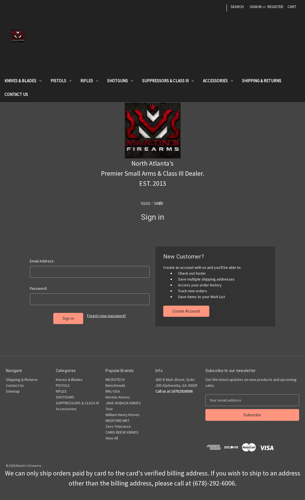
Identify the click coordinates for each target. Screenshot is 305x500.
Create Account (186, 311)
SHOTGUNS (120, 80)
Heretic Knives (117, 397)
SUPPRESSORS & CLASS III (168, 80)
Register (275, 6)
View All (111, 438)
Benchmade (115, 385)
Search (237, 6)
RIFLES (89, 80)
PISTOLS (61, 80)
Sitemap (13, 391)
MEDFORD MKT (117, 420)
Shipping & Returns (261, 80)
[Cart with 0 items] (291, 7)
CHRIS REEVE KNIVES (121, 432)
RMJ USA (112, 391)
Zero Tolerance (118, 426)
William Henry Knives (122, 414)
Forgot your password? (106, 315)
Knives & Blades (23, 80)
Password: (38, 288)
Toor (109, 408)
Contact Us (16, 94)
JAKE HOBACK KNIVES (123, 402)
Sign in (255, 6)
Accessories (218, 80)
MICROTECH (115, 379)
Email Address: (42, 261)
